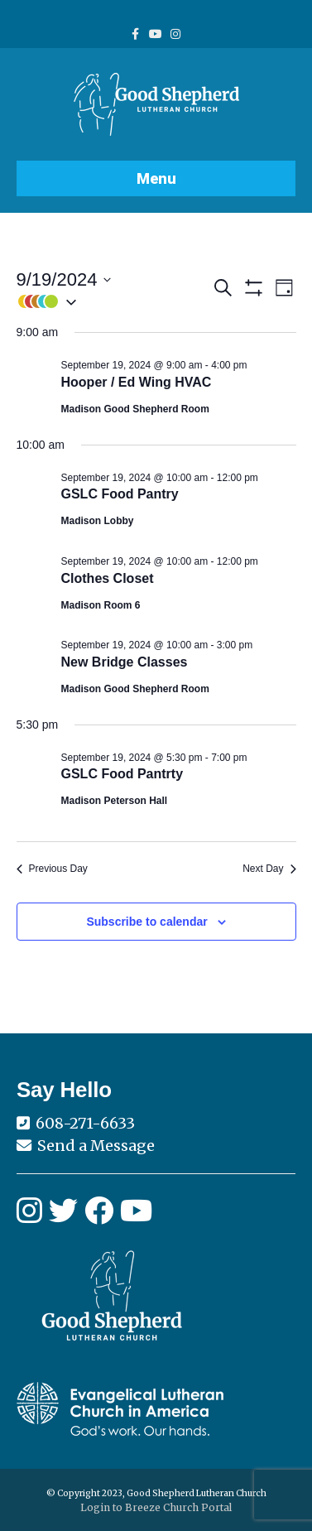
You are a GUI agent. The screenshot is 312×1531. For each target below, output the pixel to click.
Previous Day (52, 868)
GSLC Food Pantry (120, 494)
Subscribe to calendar (146, 921)
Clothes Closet (107, 578)
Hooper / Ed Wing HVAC (136, 382)
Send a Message (96, 1145)
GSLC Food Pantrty (122, 774)
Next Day (268, 868)
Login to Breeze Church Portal (156, 1507)
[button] (114, 301)
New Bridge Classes (124, 662)
